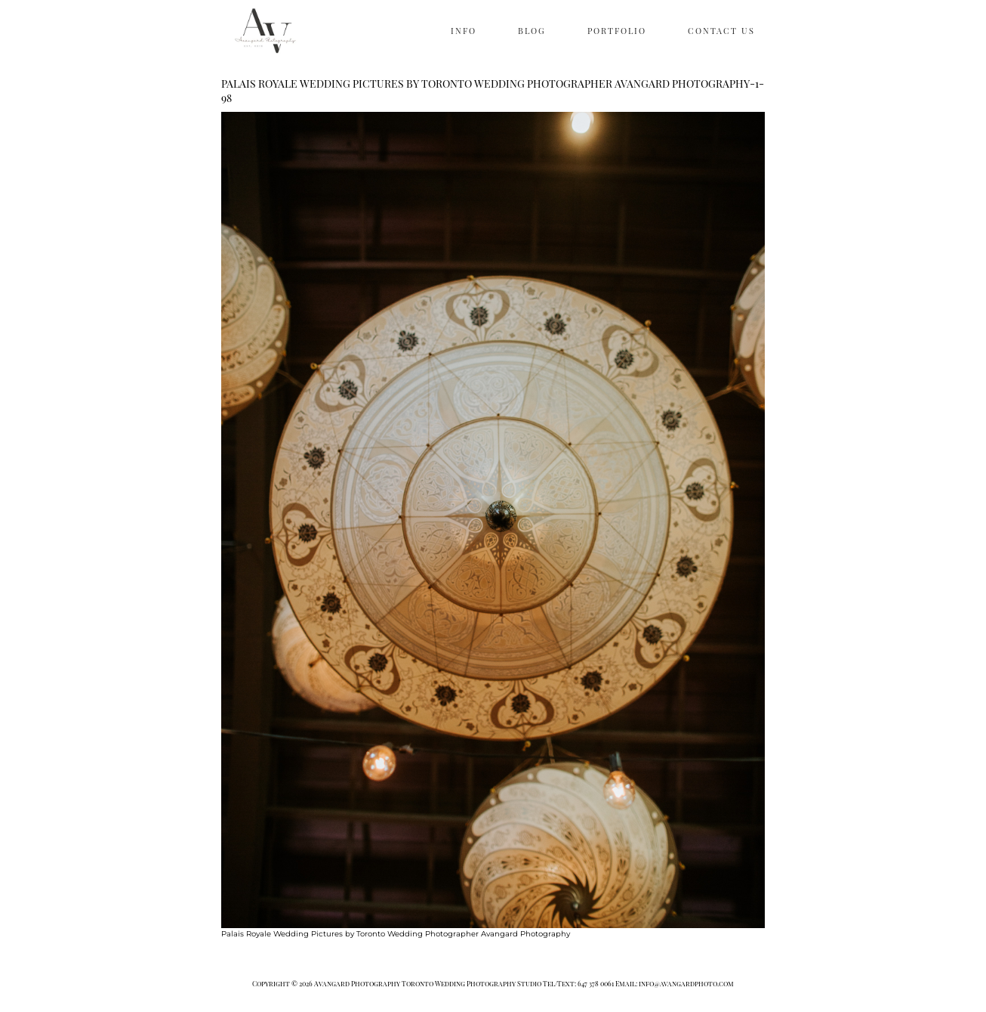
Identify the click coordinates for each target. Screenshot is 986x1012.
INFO (463, 30)
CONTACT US (721, 30)
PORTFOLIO (616, 30)
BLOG (532, 30)
